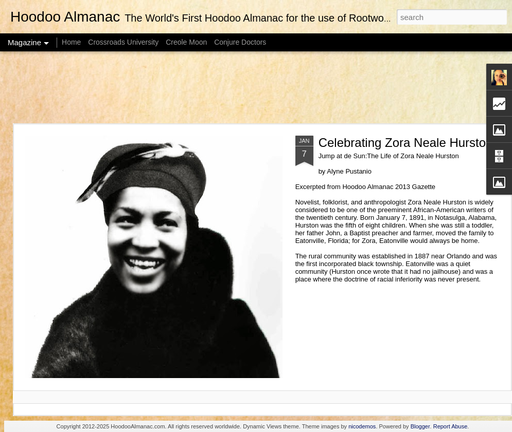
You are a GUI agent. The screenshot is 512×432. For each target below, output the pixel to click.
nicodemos (362, 426)
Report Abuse (450, 426)
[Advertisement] (256, 87)
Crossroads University (123, 42)
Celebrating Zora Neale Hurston (406, 142)
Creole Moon (186, 42)
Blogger (420, 426)
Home (71, 42)
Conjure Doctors (240, 42)
